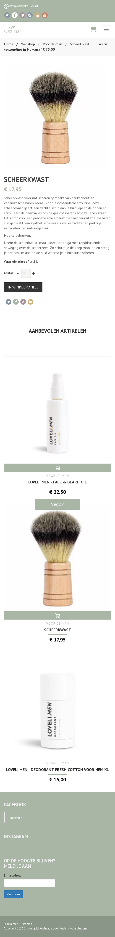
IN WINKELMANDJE (23, 287)
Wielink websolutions (73, 928)
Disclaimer (11, 924)
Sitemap (27, 924)
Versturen (13, 894)
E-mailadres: (12, 875)
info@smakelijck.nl (23, 6)
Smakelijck (16, 818)
